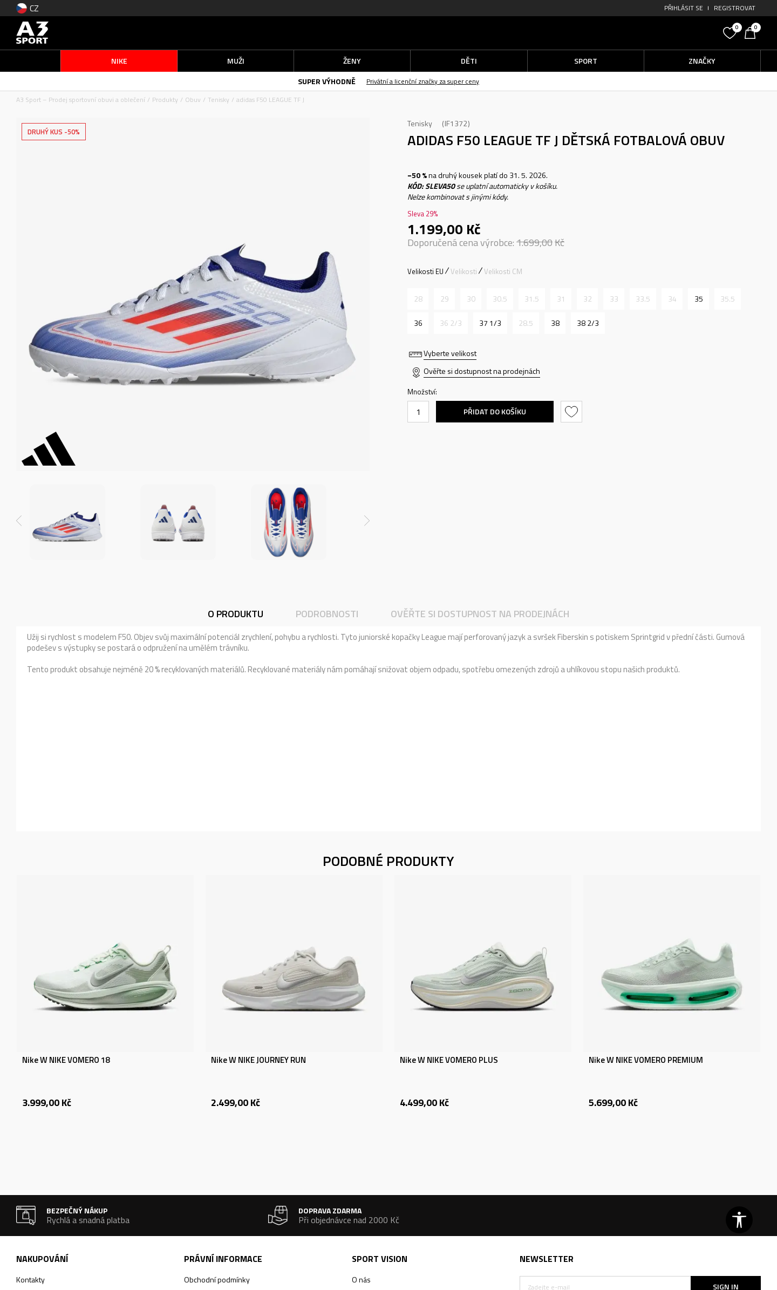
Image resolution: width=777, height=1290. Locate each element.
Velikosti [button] (464, 271)
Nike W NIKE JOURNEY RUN (258, 1060)
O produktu (235, 613)
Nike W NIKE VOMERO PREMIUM (646, 1060)
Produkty (165, 99)
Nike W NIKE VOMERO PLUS (449, 1060)
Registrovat (734, 8)
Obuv (193, 99)
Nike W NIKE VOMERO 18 (66, 1060)
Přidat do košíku (495, 411)
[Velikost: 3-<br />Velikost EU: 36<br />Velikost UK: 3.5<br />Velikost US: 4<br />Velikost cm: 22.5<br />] (417, 323)
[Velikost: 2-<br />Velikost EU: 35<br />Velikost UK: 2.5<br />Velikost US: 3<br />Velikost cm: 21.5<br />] (698, 299)
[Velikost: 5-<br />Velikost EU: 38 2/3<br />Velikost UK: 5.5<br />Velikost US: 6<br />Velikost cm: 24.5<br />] (588, 323)
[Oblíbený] (731, 32)
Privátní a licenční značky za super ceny (422, 81)
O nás (361, 1279)
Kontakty (30, 1279)
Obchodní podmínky (217, 1279)
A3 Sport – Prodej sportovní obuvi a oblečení (80, 99)
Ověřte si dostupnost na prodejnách (482, 371)
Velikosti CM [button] (503, 271)
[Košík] (753, 32)
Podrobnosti (327, 613)
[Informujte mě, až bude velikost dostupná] (417, 299)
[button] (637, 32)
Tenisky (218, 99)
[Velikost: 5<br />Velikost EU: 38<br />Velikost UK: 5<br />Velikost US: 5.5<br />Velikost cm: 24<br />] (554, 323)
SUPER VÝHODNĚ (327, 81)
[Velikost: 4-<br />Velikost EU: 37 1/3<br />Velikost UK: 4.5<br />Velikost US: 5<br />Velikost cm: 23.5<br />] (490, 323)
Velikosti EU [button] (425, 271)
